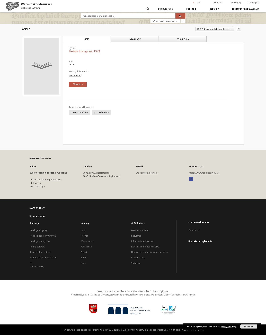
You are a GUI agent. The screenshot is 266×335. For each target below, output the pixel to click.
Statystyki (135, 263)
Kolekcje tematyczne (40, 241)
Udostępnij (235, 2)
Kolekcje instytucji (38, 230)
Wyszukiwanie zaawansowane (165, 21)
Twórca (84, 235)
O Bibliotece (165, 8)
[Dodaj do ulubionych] (239, 29)
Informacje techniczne (142, 241)
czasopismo (75, 75)
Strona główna (37, 216)
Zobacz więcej (37, 266)
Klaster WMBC (138, 257)
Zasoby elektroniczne (40, 252)
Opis (83, 263)
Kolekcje (191, 8)
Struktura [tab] (183, 39)
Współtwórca (87, 241)
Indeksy (214, 8)
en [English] (199, 3)
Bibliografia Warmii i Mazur (43, 257)
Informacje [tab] (135, 39)
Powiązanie (86, 246)
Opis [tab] (86, 39)
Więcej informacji (228, 326)
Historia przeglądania (245, 8)
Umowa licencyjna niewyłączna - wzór (149, 252)
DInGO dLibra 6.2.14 (117, 329)
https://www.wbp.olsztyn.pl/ (204, 172)
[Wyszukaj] (180, 16)
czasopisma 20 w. (79, 112)
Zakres (84, 257)
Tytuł (83, 230)
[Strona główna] (147, 9)
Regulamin (136, 235)
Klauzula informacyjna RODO (145, 246)
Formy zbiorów (37, 246)
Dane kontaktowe (139, 230)
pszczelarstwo (101, 112)
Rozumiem (249, 326)
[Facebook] (191, 179)
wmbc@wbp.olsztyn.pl (147, 172)
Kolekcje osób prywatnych (43, 235)
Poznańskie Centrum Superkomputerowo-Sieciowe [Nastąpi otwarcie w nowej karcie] (177, 329)
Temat (84, 252)
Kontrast (218, 2)
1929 (71, 64)
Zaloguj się (253, 2)
